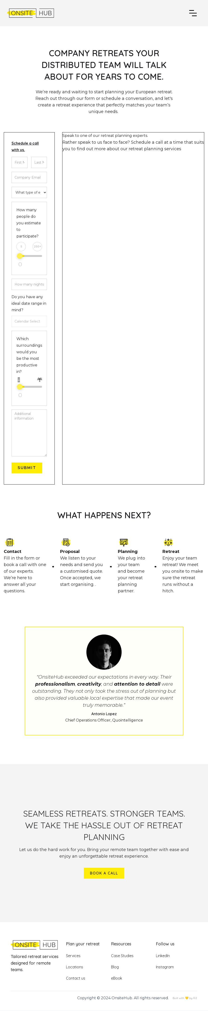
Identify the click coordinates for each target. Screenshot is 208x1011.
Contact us (75, 978)
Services (73, 955)
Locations (74, 967)
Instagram (165, 967)
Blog (115, 967)
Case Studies (122, 955)
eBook (116, 978)
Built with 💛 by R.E (185, 998)
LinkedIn (163, 955)
